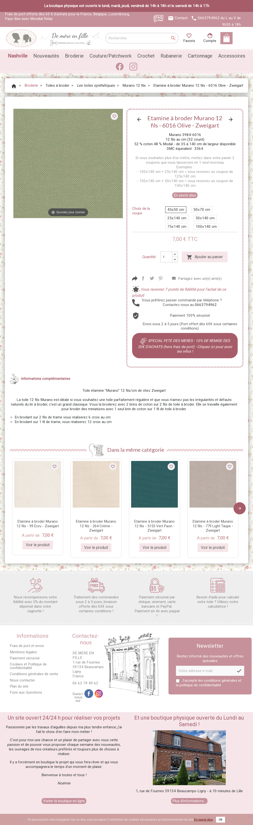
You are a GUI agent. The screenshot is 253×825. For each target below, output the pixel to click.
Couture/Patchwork (111, 56)
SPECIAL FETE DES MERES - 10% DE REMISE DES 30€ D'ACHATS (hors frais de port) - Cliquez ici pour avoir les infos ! (185, 346)
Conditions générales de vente (34, 674)
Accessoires (231, 56)
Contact (181, 18)
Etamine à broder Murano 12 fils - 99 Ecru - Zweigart (38, 523)
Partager (143, 278)
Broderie (74, 56)
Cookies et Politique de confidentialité (28, 666)
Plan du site (19, 686)
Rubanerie (171, 56)
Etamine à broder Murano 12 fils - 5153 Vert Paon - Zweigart (154, 526)
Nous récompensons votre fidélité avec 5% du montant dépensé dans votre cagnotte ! (35, 595)
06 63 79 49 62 (85, 683)
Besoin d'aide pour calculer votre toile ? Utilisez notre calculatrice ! (217, 593)
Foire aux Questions (26, 692)
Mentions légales (23, 652)
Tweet (152, 278)
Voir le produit (38, 545)
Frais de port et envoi (27, 646)
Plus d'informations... (189, 801)
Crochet (146, 56)
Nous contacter (22, 680)
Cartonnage (200, 56)
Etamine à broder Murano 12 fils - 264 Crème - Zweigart (96, 526)
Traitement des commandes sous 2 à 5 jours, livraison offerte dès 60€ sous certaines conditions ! (96, 595)
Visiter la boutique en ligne (64, 801)
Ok (220, 819)
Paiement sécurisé (25, 658)
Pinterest (160, 278)
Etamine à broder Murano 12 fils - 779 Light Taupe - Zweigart (213, 526)
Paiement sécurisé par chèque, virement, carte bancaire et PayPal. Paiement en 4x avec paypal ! (157, 598)
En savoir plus (185, 195)
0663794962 (209, 18)
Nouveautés (46, 56)
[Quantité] (166, 257)
